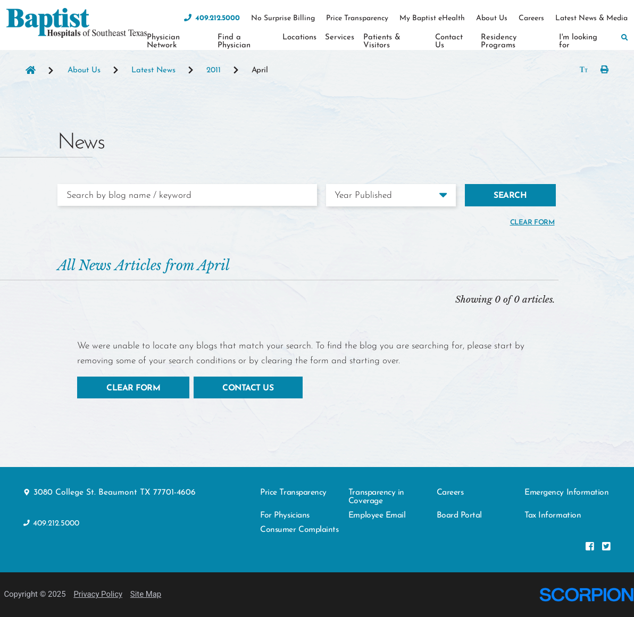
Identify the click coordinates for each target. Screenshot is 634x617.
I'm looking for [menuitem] (578, 41)
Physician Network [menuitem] (163, 41)
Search (510, 195)
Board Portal (459, 515)
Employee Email (376, 515)
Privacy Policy (97, 594)
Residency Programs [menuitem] (498, 41)
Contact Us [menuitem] (449, 41)
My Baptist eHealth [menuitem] (432, 18)
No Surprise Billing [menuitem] (283, 18)
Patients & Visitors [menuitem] (382, 41)
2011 (213, 70)
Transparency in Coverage (376, 496)
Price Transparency (293, 492)
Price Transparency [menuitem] (357, 18)
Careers (450, 492)
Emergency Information (566, 492)
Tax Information (552, 515)
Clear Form (133, 388)
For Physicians (284, 515)
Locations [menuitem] (299, 37)
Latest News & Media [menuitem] (591, 18)
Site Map (145, 594)
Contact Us (247, 388)
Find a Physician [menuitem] (234, 41)
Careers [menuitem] (531, 18)
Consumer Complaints (299, 530)
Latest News (153, 70)
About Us (84, 70)
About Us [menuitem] (491, 18)
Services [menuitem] (339, 37)
